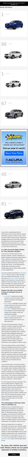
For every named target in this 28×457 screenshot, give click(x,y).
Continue (14, 454)
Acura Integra (8, 303)
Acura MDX (7, 308)
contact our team (5, 438)
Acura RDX (7, 316)
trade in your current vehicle (14, 278)
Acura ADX (7, 296)
